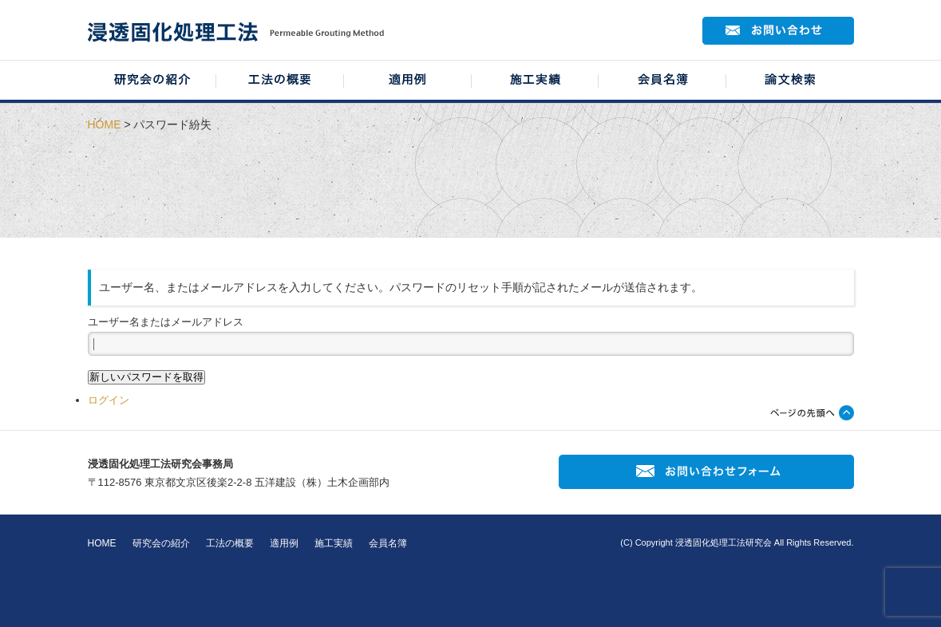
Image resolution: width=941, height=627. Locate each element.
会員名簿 (388, 543)
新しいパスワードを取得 (146, 377)
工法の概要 (230, 543)
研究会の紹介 (161, 543)
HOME (104, 124)
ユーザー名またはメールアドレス (165, 322)
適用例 (284, 543)
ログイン (108, 400)
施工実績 (333, 543)
